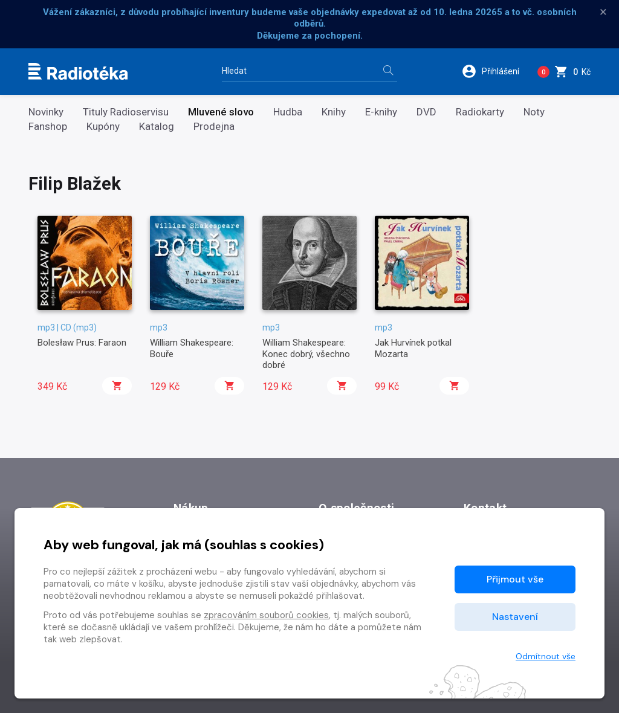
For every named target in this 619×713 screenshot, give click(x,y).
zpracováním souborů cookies (266, 615)
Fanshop (47, 126)
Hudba (287, 112)
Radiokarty (480, 112)
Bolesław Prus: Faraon (81, 342)
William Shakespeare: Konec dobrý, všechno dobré (306, 353)
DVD (426, 112)
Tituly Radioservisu (126, 112)
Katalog (156, 126)
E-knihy (381, 112)
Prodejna (214, 126)
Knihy (334, 112)
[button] (494, 71)
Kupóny (103, 126)
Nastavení (515, 616)
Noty (534, 112)
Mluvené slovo (221, 112)
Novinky (45, 112)
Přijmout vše (515, 579)
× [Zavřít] (603, 12)
